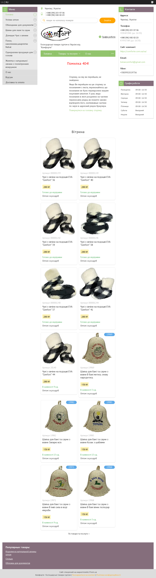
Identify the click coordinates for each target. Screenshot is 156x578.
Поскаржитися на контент (83, 575)
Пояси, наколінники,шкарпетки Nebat (17, 43)
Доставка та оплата (15, 82)
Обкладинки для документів (19, 25)
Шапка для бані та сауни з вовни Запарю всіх (56, 441)
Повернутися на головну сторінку (85, 110)
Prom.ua (93, 572)
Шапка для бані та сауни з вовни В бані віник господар (95, 506)
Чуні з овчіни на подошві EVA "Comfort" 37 (57, 308)
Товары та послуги (68, 53)
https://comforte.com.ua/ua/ (133, 51)
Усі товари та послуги (78, 534)
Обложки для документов (18, 563)
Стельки (9, 558)
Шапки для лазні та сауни (18, 30)
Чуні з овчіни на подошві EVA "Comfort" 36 (57, 178)
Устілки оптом (12, 19)
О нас (8, 72)
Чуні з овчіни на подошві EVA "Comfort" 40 (95, 178)
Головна (9, 14)
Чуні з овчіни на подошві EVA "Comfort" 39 (57, 243)
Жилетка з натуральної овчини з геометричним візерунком (17, 63)
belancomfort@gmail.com (132, 62)
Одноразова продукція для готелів (19, 54)
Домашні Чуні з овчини (17, 35)
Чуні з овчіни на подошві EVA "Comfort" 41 (95, 308)
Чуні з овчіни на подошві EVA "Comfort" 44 (57, 373)
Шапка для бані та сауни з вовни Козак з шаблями (94, 441)
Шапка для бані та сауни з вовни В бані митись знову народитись (94, 374)
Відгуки (9, 77)
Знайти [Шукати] (107, 20)
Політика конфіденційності (108, 575)
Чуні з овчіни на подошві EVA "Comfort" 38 (95, 243)
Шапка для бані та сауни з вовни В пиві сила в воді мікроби (56, 507)
